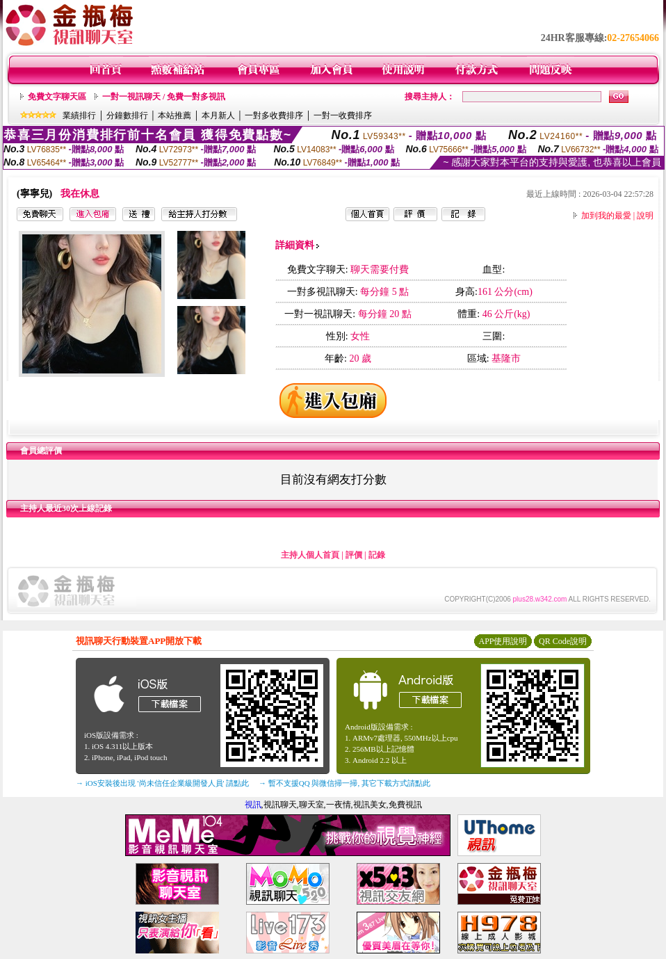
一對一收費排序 (343, 115)
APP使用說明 (502, 641)
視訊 (253, 804)
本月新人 (218, 115)
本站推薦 (174, 115)
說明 (645, 215)
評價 (354, 555)
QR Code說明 (563, 641)
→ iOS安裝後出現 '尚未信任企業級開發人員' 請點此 (162, 783)
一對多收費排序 (274, 115)
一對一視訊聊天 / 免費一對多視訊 (163, 97)
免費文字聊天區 (57, 97)
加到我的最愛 (606, 215)
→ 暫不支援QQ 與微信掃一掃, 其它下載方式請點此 (344, 783)
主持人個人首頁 (310, 555)
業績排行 (79, 115)
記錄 (376, 555)
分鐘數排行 (127, 115)
